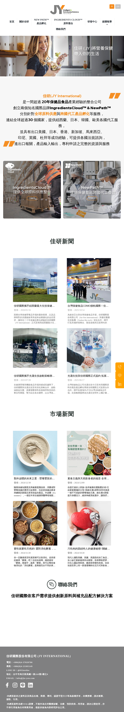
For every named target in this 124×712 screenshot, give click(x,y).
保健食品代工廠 (43, 702)
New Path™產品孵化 (41, 21)
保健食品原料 (79, 707)
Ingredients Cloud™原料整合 (68, 21)
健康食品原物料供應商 (62, 702)
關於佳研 (24, 20)
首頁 (11, 20)
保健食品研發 (64, 707)
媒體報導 (107, 20)
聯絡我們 (61, 28)
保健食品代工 (81, 702)
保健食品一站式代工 (47, 707)
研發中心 (92, 20)
